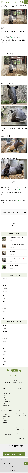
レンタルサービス (7, 401)
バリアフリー (6, 403)
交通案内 (5, 395)
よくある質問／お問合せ (21, 439)
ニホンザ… (14, 225)
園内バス (5, 399)
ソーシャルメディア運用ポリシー (8, 470)
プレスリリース (19, 441)
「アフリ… (14, 223)
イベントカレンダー (7, 434)
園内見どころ (6, 414)
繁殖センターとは (21, 430)
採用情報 (3, 459)
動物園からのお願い (7, 405)
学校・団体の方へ (19, 388)
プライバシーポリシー (6, 463)
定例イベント (6, 432)
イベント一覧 (6, 430)
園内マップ (5, 397)
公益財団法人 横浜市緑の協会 (14, 446)
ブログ (2, 439)
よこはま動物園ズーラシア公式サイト (5, 2)
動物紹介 (5, 420)
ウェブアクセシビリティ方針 (7, 467)
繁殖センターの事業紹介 (21, 432)
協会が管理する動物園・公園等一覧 (14, 454)
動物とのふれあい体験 (7, 417)
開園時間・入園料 (7, 393)
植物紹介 (5, 422)
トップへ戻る (26, 463)
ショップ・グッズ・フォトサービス (21, 416)
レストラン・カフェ (21, 413)
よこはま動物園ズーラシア (14, 370)
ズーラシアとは (6, 391)
